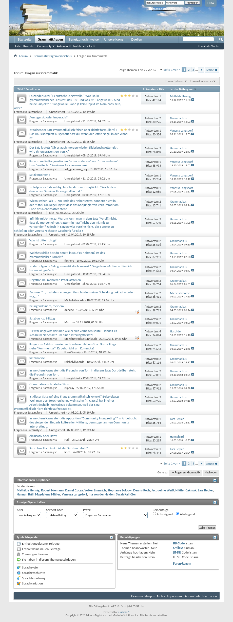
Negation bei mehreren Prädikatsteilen (55, 280)
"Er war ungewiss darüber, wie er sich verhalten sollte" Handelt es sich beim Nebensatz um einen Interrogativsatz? (73, 333)
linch (67, 452)
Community (44, 46)
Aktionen (62, 46)
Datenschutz (192, 596)
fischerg (69, 260)
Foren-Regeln (182, 563)
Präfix (87, 510)
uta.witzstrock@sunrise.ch (81, 339)
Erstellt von (33, 89)
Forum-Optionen (174, 81)
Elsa (51, 213)
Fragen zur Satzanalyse (28, 112)
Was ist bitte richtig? (42, 240)
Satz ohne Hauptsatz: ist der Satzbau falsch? (58, 448)
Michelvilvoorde (74, 300)
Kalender (28, 46)
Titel (20, 89)
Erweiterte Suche (208, 46)
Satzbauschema (39, 174)
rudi (67, 439)
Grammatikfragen (50, 39)
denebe (69, 310)
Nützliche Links (82, 46)
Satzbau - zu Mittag (42, 318)
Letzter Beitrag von (183, 89)
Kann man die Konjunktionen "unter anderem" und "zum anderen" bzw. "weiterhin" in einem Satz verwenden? (73, 163)
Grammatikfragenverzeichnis (52, 56)
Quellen (136, 39)
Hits (161, 89)
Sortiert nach (54, 510)
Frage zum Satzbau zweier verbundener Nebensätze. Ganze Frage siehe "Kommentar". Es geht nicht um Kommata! (72, 346)
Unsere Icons (113, 39)
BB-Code (179, 543)
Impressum (174, 596)
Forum (23, 56)
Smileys (178, 548)
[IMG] (177, 552)
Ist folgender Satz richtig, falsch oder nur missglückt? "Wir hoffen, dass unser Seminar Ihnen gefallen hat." (72, 189)
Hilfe (210, 3)
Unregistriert (57, 112)
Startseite (25, 39)
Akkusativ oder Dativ (43, 436)
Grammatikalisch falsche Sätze (49, 384)
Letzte (212, 70)
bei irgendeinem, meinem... (47, 306)
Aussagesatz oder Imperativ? (48, 117)
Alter (20, 510)
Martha (69, 322)
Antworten (150, 89)
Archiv (161, 596)
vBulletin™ (123, 612)
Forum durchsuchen (201, 81)
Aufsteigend (163, 514)
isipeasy (69, 388)
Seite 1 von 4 (172, 70)
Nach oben (211, 472)
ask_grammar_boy (76, 169)
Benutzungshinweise (83, 39)
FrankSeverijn (73, 352)
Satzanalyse (37, 358)
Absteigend (185, 514)
